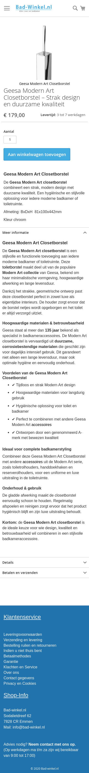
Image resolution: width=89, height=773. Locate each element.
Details (8, 562)
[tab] (44, 232)
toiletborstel (12, 267)
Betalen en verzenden (20, 572)
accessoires (42, 425)
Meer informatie (15, 232)
